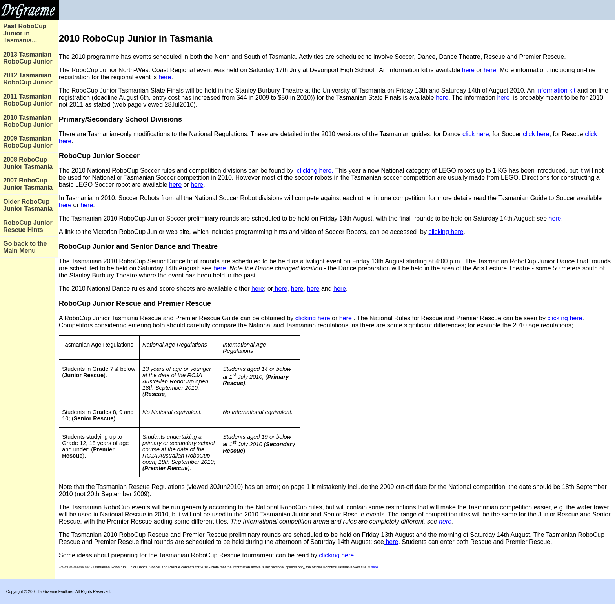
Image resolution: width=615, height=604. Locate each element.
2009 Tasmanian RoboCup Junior (27, 142)
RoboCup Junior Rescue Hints (27, 226)
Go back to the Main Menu (25, 247)
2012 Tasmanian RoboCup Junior (27, 79)
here (468, 70)
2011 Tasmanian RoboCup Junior (27, 100)
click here (475, 134)
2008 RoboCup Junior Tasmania (28, 163)
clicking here (445, 231)
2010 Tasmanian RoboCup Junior (27, 121)
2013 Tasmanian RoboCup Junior (27, 58)
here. (375, 567)
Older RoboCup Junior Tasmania (28, 205)
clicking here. (314, 170)
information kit (555, 90)
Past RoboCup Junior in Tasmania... (24, 33)
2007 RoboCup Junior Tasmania (28, 184)
